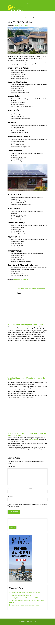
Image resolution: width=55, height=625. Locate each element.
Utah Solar (33, 622)
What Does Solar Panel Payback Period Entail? (25, 324)
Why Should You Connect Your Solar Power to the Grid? (26, 379)
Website (10, 496)
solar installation (33, 440)
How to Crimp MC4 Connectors (21, 595)
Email (31, 488)
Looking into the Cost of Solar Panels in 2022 (25, 598)
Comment (11, 467)
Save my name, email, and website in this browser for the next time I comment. (28, 505)
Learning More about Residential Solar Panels (25, 605)
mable (27, 26)
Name (10, 488)
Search (11, 521)
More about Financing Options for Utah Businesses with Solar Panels (27, 434)
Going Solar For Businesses (21, 280)
